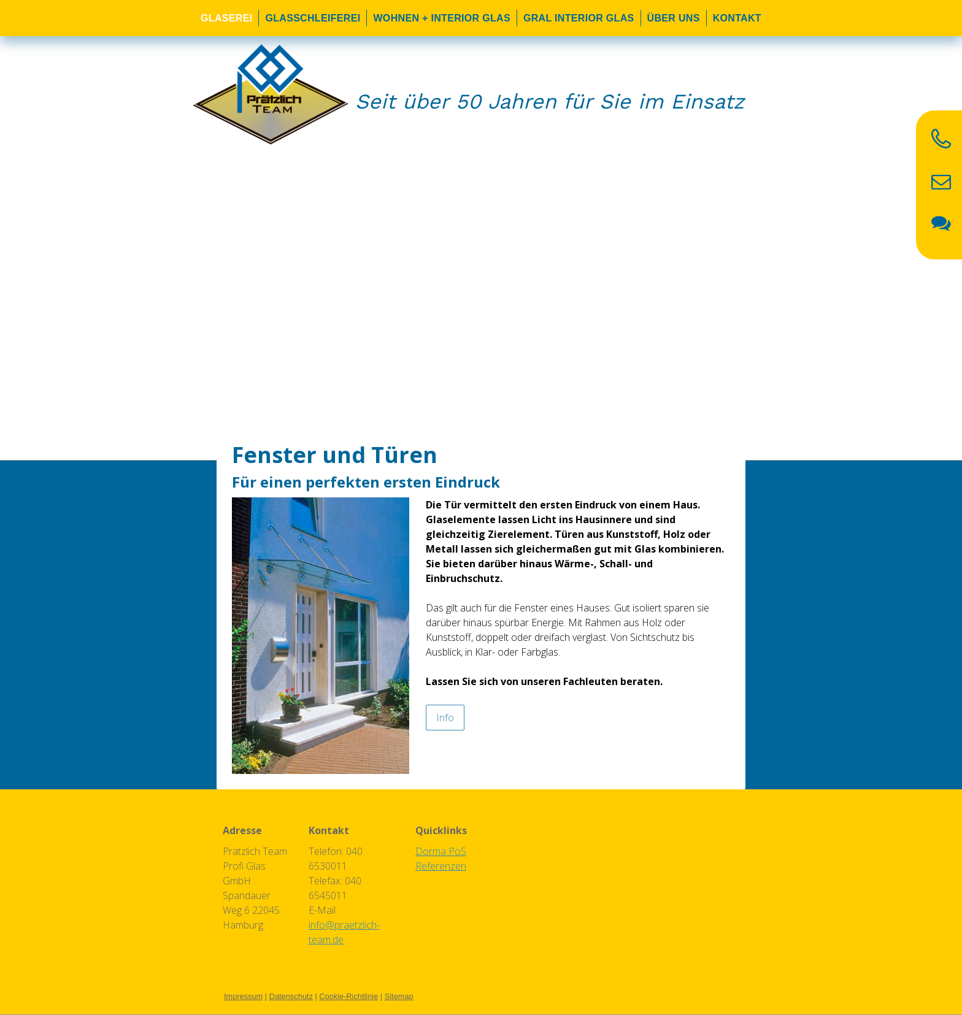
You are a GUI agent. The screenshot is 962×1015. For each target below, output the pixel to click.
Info (445, 717)
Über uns (673, 18)
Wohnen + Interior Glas (441, 18)
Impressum (243, 996)
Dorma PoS (440, 851)
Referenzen (440, 866)
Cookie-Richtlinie (348, 996)
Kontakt (737, 18)
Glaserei (226, 18)
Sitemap (399, 996)
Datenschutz (291, 996)
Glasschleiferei (312, 18)
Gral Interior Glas (578, 18)
